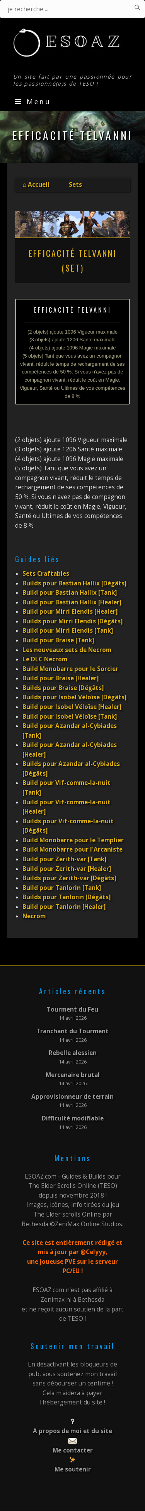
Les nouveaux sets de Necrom (66, 650)
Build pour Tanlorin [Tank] (61, 888)
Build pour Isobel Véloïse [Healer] (71, 707)
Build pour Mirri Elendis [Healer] (70, 611)
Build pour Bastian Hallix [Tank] (69, 593)
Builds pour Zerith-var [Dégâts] (69, 878)
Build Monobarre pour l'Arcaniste (72, 849)
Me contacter (73, 1450)
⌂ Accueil (36, 185)
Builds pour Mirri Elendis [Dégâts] (72, 621)
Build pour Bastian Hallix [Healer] (71, 602)
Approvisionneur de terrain (72, 1097)
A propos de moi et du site (72, 1431)
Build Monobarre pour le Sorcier (70, 669)
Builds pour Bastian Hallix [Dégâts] (74, 583)
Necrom (34, 916)
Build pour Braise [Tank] (58, 640)
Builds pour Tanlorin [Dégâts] (66, 897)
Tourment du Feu (72, 1009)
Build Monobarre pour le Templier (73, 840)
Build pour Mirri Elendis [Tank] (67, 630)
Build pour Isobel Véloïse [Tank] (69, 716)
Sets (75, 185)
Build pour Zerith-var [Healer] (66, 869)
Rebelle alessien (73, 1053)
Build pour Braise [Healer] (60, 678)
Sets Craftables (45, 574)
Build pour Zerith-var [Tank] (64, 859)
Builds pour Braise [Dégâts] (63, 688)
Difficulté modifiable (73, 1118)
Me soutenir (73, 1469)
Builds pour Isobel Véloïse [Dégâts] (74, 697)
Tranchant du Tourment (72, 1031)
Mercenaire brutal (73, 1075)
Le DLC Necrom (44, 659)
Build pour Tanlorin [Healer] (64, 907)
